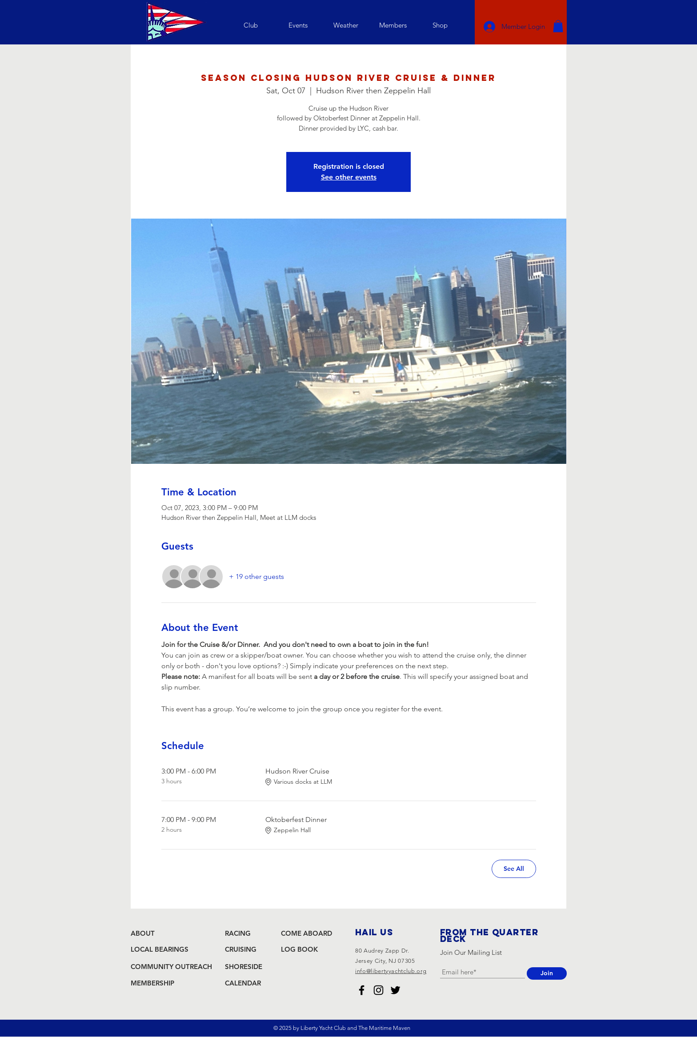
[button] (250, 25)
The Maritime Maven (384, 1028)
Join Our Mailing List (471, 952)
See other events (349, 177)
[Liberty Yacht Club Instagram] (378, 990)
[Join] (547, 973)
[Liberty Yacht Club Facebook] (361, 990)
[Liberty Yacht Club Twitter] (395, 990)
